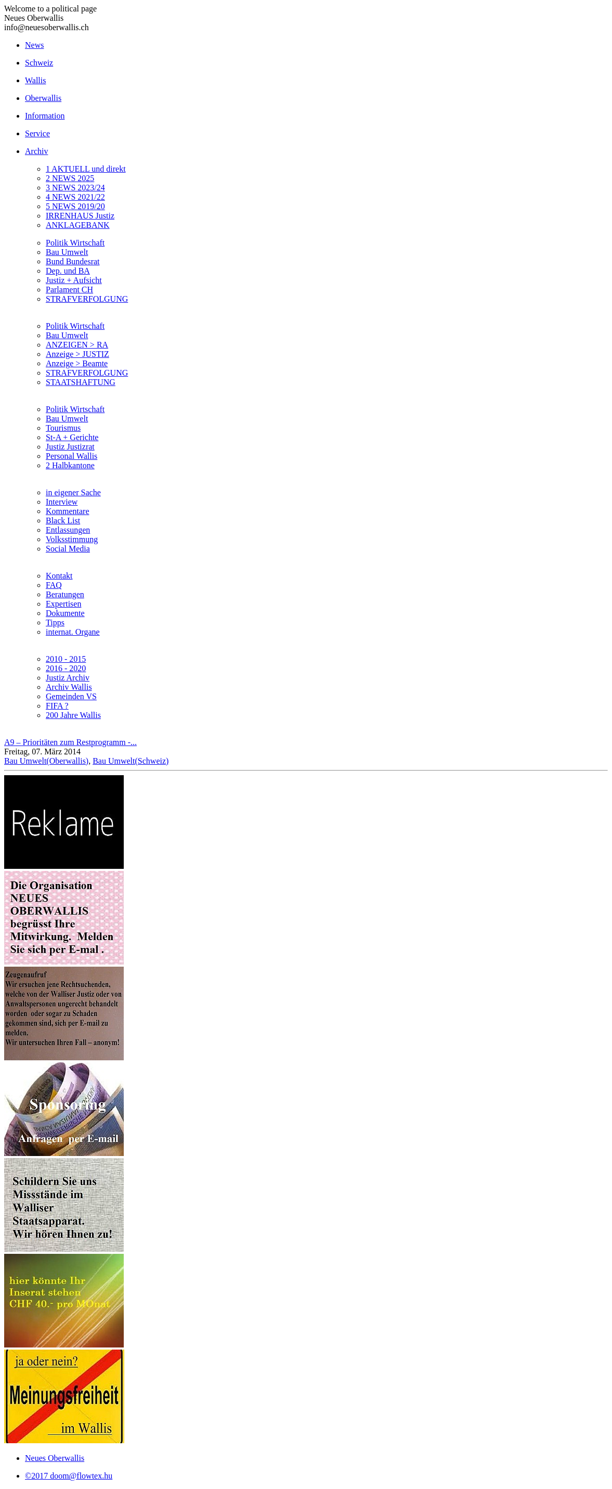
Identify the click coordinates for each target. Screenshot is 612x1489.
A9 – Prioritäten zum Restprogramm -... (70, 742)
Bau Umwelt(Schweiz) (130, 760)
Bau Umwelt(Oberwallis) (46, 760)
